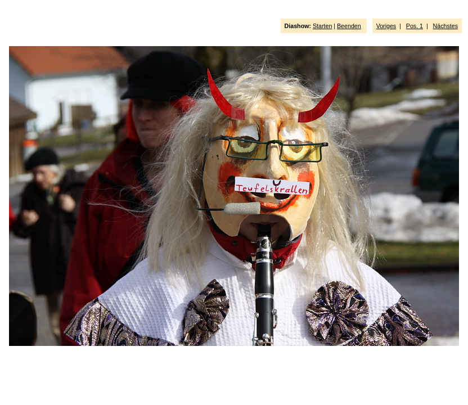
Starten (322, 25)
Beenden (349, 25)
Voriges (386, 25)
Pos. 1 (414, 25)
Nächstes (445, 25)
